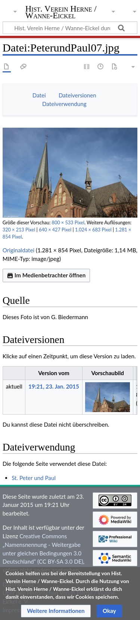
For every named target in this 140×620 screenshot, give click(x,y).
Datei (39, 95)
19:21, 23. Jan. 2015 (53, 386)
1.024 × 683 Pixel (93, 230)
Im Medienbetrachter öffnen (46, 275)
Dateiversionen (77, 95)
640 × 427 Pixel (55, 230)
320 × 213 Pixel (19, 230)
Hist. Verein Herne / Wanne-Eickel (61, 13)
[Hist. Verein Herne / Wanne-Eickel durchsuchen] (70, 28)
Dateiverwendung (64, 103)
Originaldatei (18, 250)
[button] (56, 611)
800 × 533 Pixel (68, 222)
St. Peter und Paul (34, 477)
